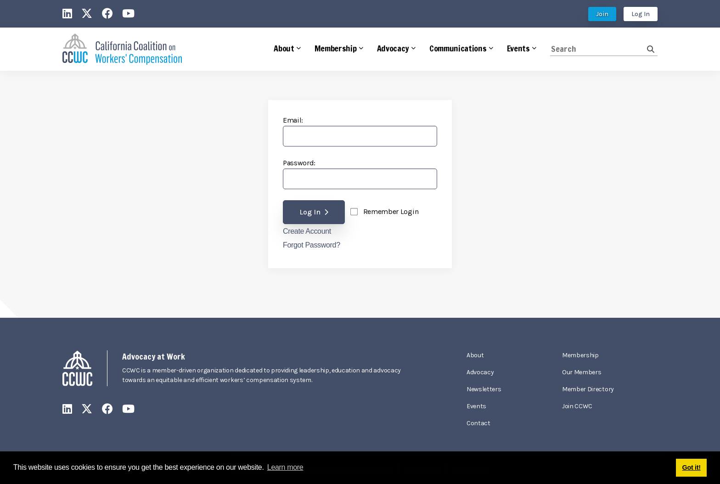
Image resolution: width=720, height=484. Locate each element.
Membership (580, 355)
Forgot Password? (311, 245)
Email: (293, 120)
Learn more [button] (285, 467)
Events (476, 406)
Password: (299, 162)
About (475, 355)
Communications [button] (458, 48)
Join (602, 14)
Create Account (307, 231)
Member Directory (588, 389)
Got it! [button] (691, 467)
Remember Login (391, 211)
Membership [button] (336, 48)
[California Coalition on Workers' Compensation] (122, 49)
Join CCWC (577, 406)
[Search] (598, 49)
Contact (478, 423)
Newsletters (484, 389)
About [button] (284, 48)
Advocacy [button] (393, 48)
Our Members (581, 372)
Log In (640, 14)
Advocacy (480, 372)
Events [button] (518, 48)
